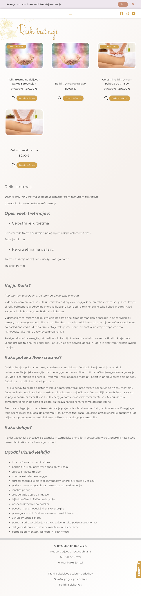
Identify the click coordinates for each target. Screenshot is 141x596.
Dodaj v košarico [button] (27, 99)
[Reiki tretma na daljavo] (58, 99)
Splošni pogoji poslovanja (70, 580)
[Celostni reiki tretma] (12, 166)
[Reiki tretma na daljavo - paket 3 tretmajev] (12, 99)
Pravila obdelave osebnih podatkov (70, 575)
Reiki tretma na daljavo (70, 84)
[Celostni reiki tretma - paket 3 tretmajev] (105, 99)
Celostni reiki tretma (24, 151)
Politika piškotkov (70, 586)
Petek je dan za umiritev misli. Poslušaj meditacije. (39, 5)
